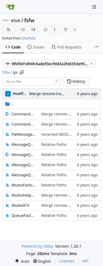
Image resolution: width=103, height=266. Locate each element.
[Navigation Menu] (94, 6)
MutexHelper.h (24, 195)
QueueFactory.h (24, 215)
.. (9, 103)
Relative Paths (53, 144)
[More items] (96, 47)
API (85, 261)
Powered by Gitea (37, 246)
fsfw (29, 20)
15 (33, 29)
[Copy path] (22, 72)
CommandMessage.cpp (24, 114)
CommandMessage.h (24, 124)
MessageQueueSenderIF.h (24, 174)
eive (15, 20)
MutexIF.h (20, 205)
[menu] (22, 261)
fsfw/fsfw (28, 38)
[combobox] (31, 81)
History (76, 81)
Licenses (66, 261)
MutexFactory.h (24, 185)
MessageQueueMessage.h (24, 164)
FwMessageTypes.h (24, 134)
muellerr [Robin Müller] (21, 93)
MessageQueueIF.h (24, 144)
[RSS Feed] (8, 30)
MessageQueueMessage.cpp (24, 154)
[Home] (10, 7)
